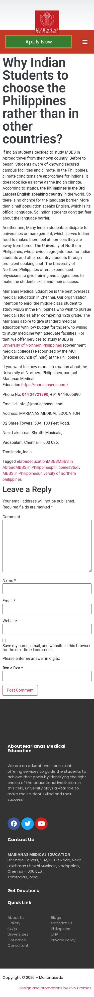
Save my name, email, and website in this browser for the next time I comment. (46, 648)
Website (10, 621)
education (38, 461)
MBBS (52, 461)
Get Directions (23, 891)
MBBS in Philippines (33, 467)
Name (9, 581)
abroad (23, 461)
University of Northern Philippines (32, 345)
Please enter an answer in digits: (31, 659)
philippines (60, 467)
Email (9, 601)
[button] (38, 41)
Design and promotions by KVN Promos (55, 988)
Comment (11, 517)
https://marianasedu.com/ (44, 384)
